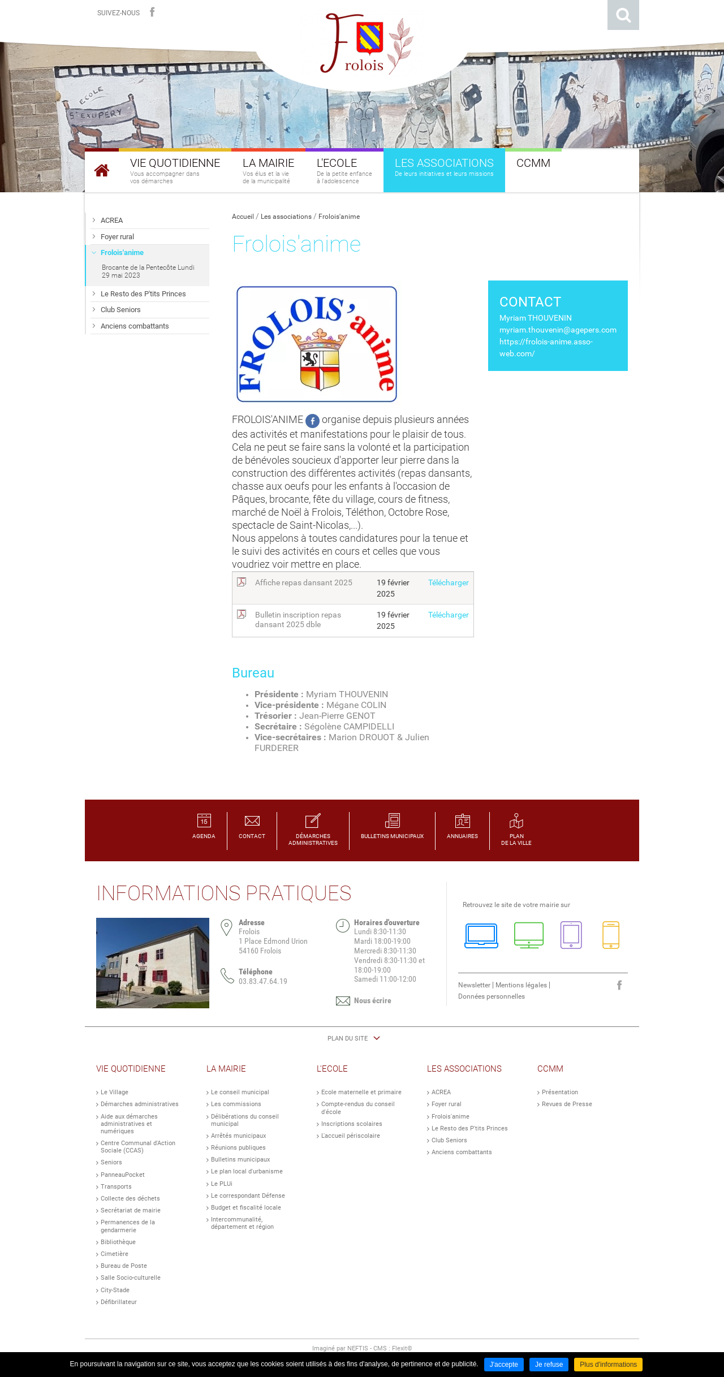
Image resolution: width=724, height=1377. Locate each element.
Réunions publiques (238, 1147)
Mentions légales (521, 985)
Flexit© (402, 1348)
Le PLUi (221, 1184)
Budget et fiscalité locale (246, 1207)
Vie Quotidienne (131, 1069)
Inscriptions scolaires (351, 1124)
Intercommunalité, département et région (242, 1223)
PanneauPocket (123, 1175)
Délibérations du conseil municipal (245, 1120)
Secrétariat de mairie (131, 1210)
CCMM (550, 1069)
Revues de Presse (567, 1104)
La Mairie (226, 1069)
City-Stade (115, 1290)
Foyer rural (447, 1104)
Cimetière (114, 1254)
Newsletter (474, 985)
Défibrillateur (119, 1302)
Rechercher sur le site (623, 15)
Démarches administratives (140, 1104)
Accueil (243, 217)
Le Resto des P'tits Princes (470, 1128)
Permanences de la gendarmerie (128, 1226)
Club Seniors (449, 1140)
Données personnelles (491, 996)
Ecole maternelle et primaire (361, 1092)
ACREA (441, 1092)
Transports (116, 1186)
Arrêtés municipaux (238, 1135)
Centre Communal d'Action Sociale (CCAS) (138, 1146)
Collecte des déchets (130, 1198)
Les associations (286, 217)
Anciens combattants (462, 1152)
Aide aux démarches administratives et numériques (129, 1124)
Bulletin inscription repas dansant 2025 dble (298, 619)
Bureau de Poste (124, 1266)
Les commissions (236, 1104)
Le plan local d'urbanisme (247, 1171)
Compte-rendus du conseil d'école (358, 1107)
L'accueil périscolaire (350, 1135)
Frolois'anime (339, 217)
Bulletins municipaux (240, 1159)
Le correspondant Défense (248, 1195)
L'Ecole (332, 1069)
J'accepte (504, 1365)
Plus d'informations (608, 1365)
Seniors (111, 1162)
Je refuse (549, 1365)
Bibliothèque (118, 1242)
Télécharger (448, 582)
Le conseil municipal (240, 1092)
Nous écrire (372, 1000)
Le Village (114, 1092)
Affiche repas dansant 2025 (303, 582)
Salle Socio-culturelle (131, 1277)
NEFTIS (357, 1348)
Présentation (560, 1092)
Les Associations (464, 1069)
